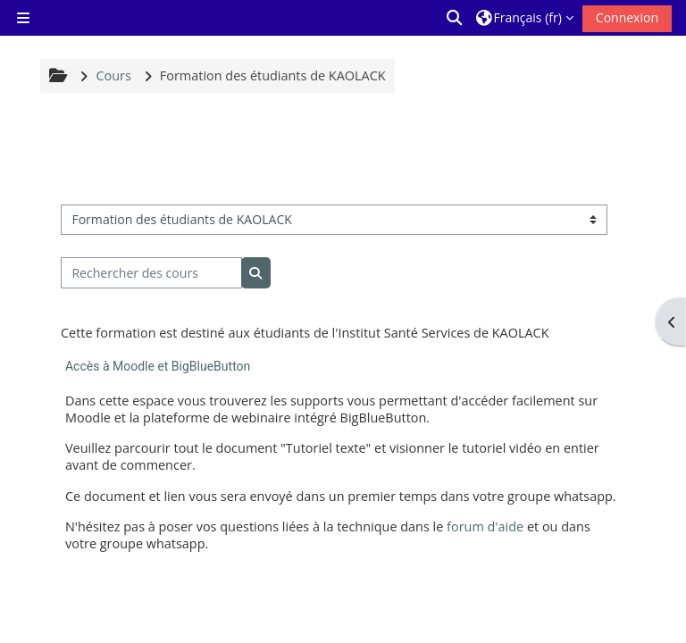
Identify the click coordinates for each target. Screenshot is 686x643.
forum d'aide (485, 526)
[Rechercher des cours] (151, 272)
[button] (454, 17)
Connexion (627, 17)
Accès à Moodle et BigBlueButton (157, 366)
